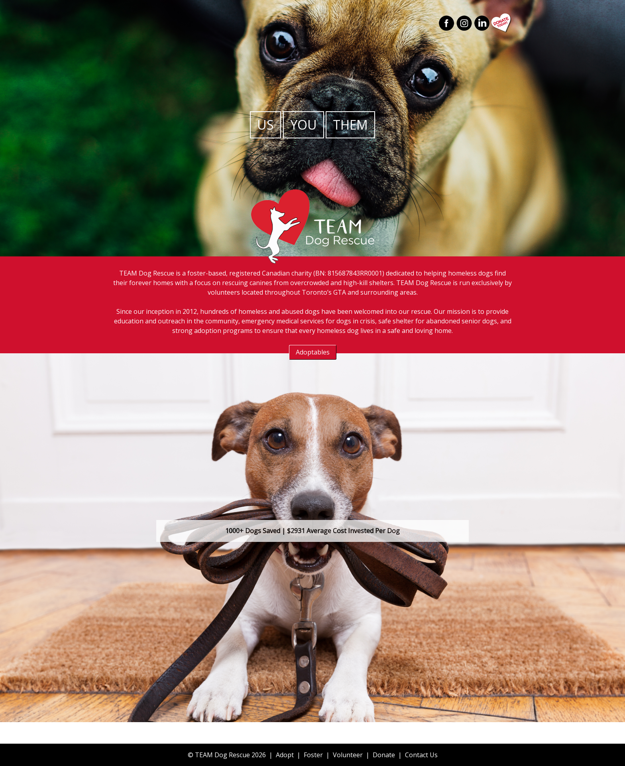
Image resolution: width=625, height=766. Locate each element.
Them (350, 124)
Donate (384, 754)
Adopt (285, 754)
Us (265, 124)
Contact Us (421, 754)
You (303, 124)
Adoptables (313, 352)
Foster (313, 754)
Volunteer (348, 754)
